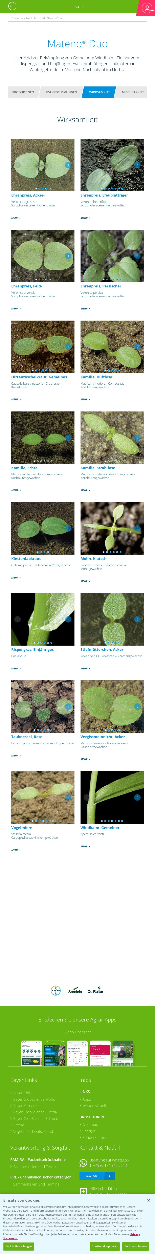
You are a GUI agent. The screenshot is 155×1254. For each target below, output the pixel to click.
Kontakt (91, 1176)
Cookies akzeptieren (104, 1246)
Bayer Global (23, 1092)
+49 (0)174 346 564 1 (110, 1165)
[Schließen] (148, 1200)
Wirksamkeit (99, 92)
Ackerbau (90, 1124)
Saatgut (89, 1131)
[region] (77, 1224)
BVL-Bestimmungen (61, 92)
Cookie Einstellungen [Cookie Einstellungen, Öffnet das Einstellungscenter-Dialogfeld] (18, 1246)
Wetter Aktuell (94, 1105)
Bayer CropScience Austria (35, 1112)
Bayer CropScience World (34, 1099)
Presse (18, 1124)
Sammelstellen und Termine (36, 1166)
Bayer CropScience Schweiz (36, 1118)
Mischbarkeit (133, 92)
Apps (87, 1099)
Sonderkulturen (96, 1137)
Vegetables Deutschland (33, 1131)
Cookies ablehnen (136, 1246)
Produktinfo (23, 92)
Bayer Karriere (25, 1105)
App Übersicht (79, 1032)
